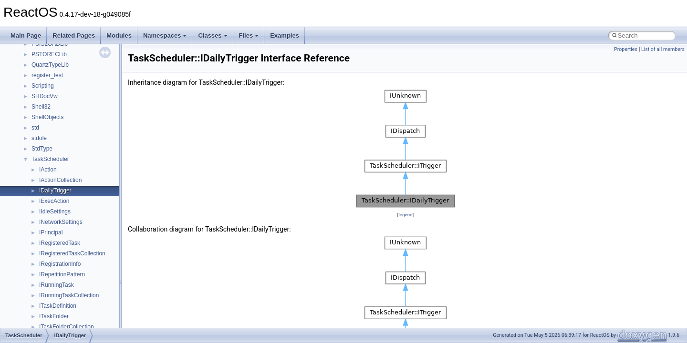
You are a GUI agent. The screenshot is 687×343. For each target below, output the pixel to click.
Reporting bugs (35, 125)
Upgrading (29, 62)
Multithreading (34, 156)
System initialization (41, 146)
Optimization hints (39, 167)
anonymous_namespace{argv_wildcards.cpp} (88, 324)
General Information (41, 198)
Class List (36, 261)
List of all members (663, 49)
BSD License (32, 188)
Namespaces (165, 35)
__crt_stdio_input (53, 272)
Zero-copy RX (34, 135)
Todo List (27, 209)
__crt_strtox (46, 293)
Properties (625, 49)
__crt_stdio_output (55, 282)
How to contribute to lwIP (48, 83)
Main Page (25, 35)
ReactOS (20, 52)
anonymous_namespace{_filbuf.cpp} (77, 314)
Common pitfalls (36, 104)
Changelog (30, 73)
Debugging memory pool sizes (54, 114)
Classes (212, 35)
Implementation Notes (44, 177)
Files (249, 35)
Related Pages (73, 35)
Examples (284, 35)
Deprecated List (36, 219)
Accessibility (46, 303)
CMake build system (42, 94)
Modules (119, 35)
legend (405, 214)
